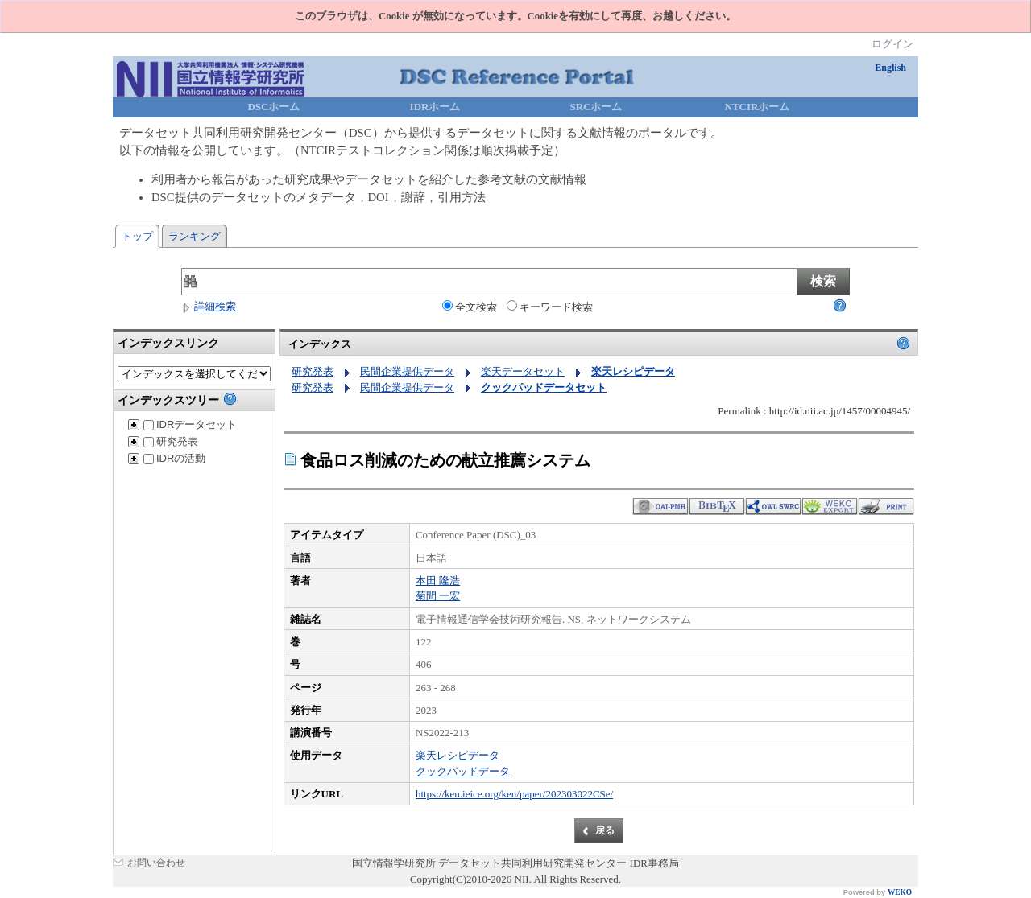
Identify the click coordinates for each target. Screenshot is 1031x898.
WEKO (900, 892)
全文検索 (469, 306)
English (890, 67)
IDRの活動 (174, 458)
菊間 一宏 (438, 596)
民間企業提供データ (407, 371)
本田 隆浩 (438, 581)
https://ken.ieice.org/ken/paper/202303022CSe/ (514, 794)
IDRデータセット (190, 424)
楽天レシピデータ (457, 755)
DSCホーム (273, 107)
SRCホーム (595, 107)
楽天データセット (523, 371)
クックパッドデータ (463, 771)
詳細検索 (208, 306)
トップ (137, 236)
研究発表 (170, 441)
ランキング (194, 236)
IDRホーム (435, 107)
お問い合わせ (156, 862)
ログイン (892, 44)
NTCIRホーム (757, 107)
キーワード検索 (550, 306)
